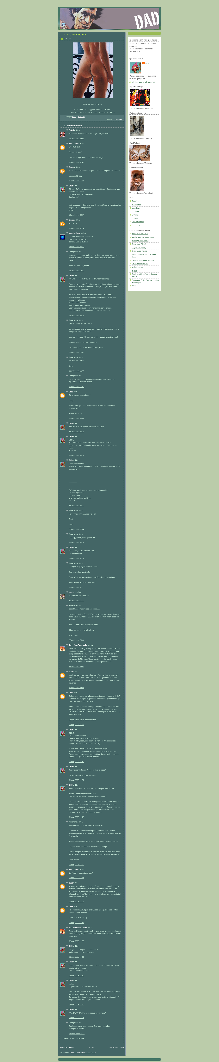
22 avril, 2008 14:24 (76, 432)
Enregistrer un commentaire (73, 1038)
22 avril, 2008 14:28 (76, 455)
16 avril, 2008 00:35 (76, 181)
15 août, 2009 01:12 (76, 1034)
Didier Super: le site (139, 251)
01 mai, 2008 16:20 (76, 865)
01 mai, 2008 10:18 (76, 817)
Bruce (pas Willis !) (139, 244)
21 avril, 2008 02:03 (76, 352)
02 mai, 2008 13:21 (76, 1018)
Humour (135, 218)
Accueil (91, 1047)
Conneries (136, 225)
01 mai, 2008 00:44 (76, 725)
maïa (71, 671)
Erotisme (118, 119)
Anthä (71, 130)
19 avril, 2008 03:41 (76, 271)
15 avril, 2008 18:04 (76, 139)
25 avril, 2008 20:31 (76, 587)
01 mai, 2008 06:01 (76, 780)
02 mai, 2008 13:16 (76, 976)
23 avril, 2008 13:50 (76, 558)
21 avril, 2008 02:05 (76, 371)
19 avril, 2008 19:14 (76, 315)
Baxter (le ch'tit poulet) (140, 241)
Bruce (71, 167)
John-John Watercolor (78, 645)
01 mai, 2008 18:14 (76, 923)
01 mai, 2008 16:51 (76, 878)
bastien (72, 592)
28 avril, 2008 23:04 (76, 667)
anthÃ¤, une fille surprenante (143, 237)
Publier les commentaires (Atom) (83, 1052)
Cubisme (135, 211)
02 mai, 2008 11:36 (76, 941)
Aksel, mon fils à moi (140, 234)
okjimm (134, 271)
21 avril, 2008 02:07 (76, 387)
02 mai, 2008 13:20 (76, 1005)
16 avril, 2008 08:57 (76, 215)
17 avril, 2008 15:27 (76, 247)
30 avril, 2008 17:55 (76, 688)
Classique (135, 201)
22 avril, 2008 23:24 (76, 542)
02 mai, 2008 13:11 (76, 957)
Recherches (136, 205)
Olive (71, 392)
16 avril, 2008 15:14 (76, 228)
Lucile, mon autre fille (140, 264)
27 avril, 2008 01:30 (76, 640)
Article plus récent (67, 1047)
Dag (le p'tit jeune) (139, 248)
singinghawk (74, 143)
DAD (71, 186)
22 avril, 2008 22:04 (76, 529)
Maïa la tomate (137, 267)
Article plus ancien (117, 1047)
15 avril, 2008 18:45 (76, 162)
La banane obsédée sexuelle (143, 260)
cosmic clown (74, 233)
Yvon (134, 286)
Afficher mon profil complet (143, 82)
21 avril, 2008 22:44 (76, 418)
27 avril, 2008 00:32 (76, 601)
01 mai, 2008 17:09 (76, 902)
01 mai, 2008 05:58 (76, 762)
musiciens (136, 208)
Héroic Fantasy (138, 222)
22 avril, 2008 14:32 (76, 506)
